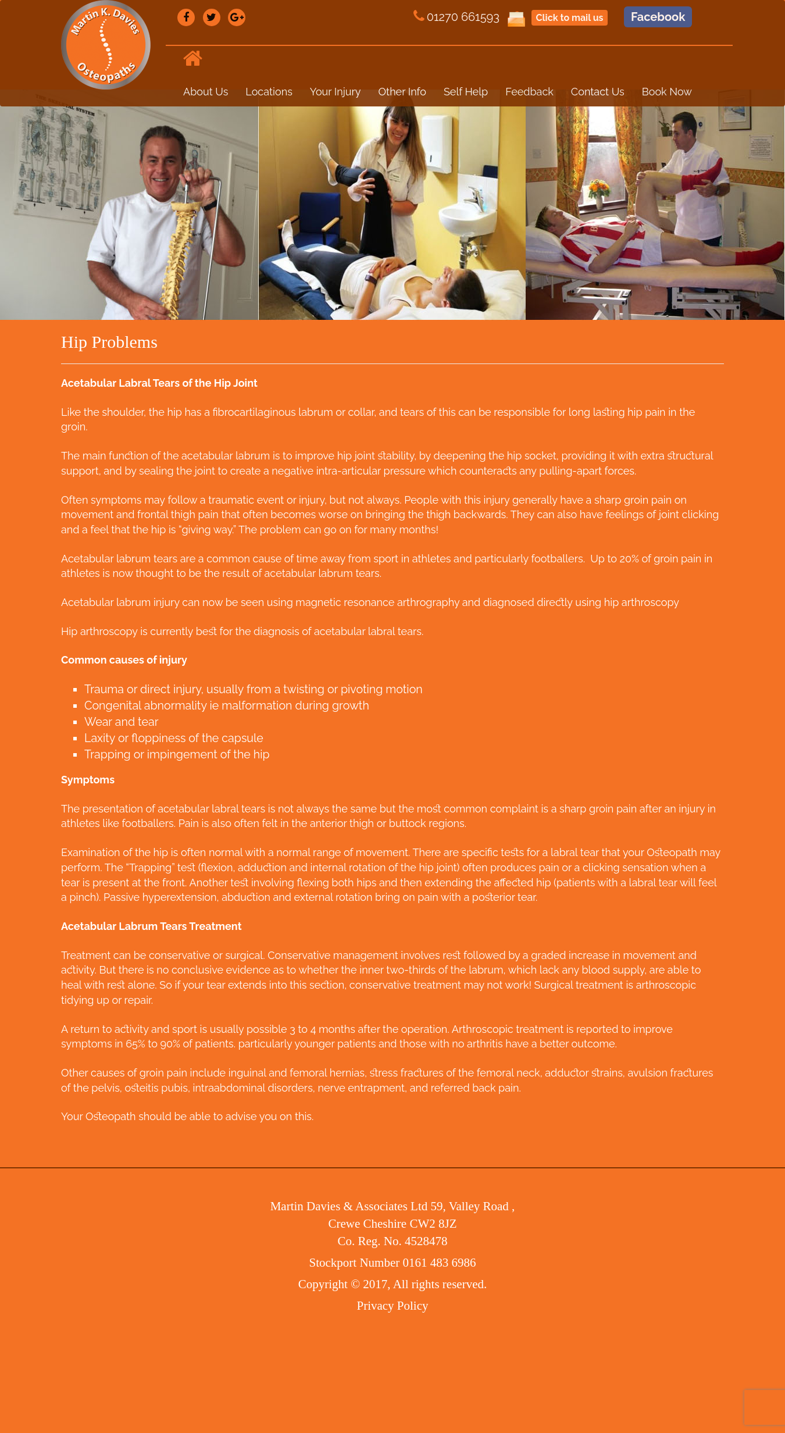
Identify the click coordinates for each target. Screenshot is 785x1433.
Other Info (402, 91)
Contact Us (598, 91)
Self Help (466, 91)
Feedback (529, 91)
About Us (205, 91)
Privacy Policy (392, 1306)
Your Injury (335, 91)
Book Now (667, 91)
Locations (268, 91)
